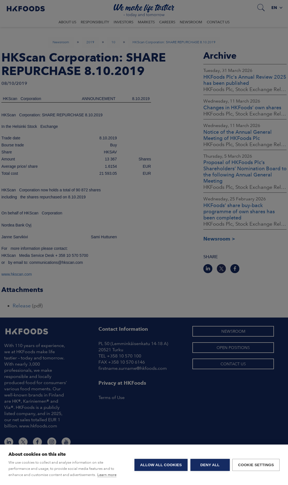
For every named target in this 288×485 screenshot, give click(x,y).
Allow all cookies (161, 465)
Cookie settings (256, 465)
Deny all (209, 465)
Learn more (106, 475)
